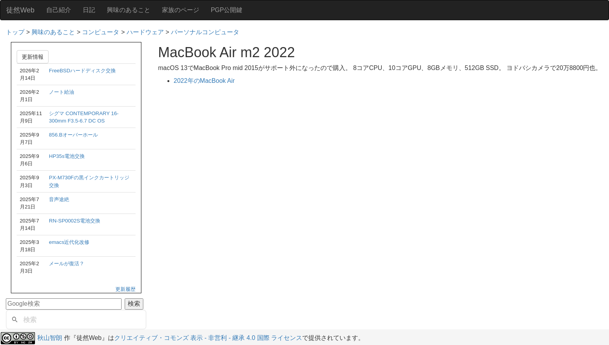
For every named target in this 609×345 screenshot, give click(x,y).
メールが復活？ (66, 263)
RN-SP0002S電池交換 (74, 221)
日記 (89, 10)
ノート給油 (61, 92)
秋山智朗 (49, 337)
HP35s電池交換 (67, 156)
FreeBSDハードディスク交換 (82, 71)
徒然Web (20, 10)
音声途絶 (59, 199)
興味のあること (128, 10)
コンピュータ (100, 32)
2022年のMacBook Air (204, 80)
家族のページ (180, 10)
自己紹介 (58, 10)
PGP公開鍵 (227, 10)
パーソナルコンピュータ (205, 32)
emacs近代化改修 (69, 242)
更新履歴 (125, 289)
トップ (15, 32)
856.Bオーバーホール (73, 135)
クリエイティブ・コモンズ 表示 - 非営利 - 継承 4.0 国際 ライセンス (208, 337)
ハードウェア (145, 32)
